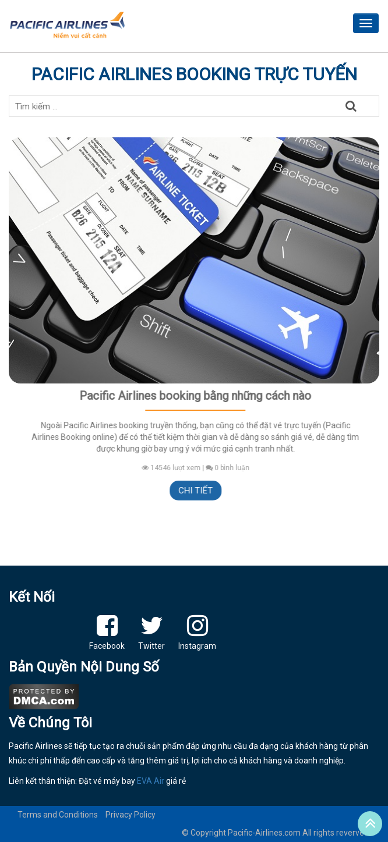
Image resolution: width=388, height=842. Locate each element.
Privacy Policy (130, 814)
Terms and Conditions (57, 814)
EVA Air (150, 781)
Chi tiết (198, 490)
